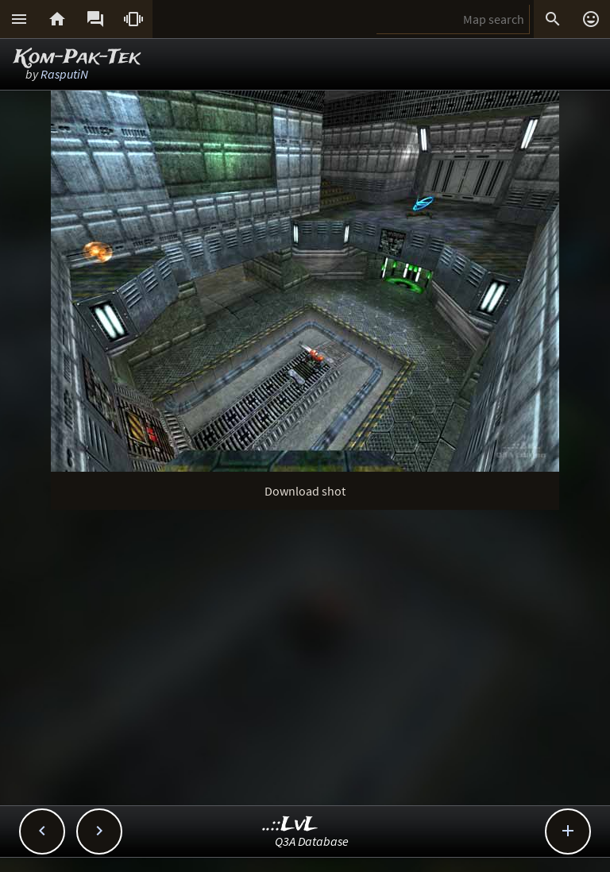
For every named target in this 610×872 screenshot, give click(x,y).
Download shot (305, 491)
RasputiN (64, 74)
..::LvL (290, 825)
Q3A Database (312, 841)
